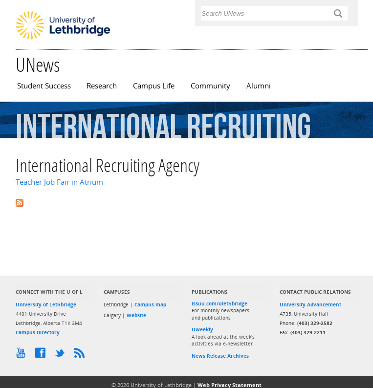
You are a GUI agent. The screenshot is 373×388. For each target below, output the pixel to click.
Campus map (150, 304)
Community (210, 86)
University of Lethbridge (46, 304)
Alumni (258, 86)
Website (136, 315)
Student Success (44, 86)
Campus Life (154, 86)
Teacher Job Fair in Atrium (59, 182)
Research (102, 86)
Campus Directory (38, 332)
